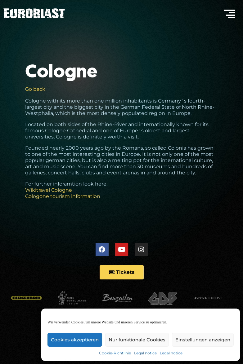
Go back (35, 89)
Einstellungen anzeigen (202, 340)
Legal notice (145, 353)
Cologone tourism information (62, 196)
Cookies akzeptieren (75, 340)
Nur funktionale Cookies (137, 340)
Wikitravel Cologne (48, 190)
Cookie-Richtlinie (115, 353)
